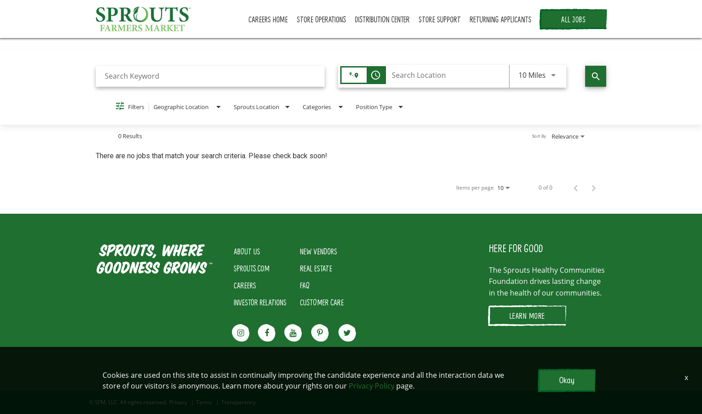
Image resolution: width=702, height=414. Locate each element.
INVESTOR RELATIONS (260, 302)
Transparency (238, 402)
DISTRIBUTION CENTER (382, 19)
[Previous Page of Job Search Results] (576, 188)
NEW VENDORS (318, 251)
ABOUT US (247, 251)
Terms (204, 402)
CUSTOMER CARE (322, 302)
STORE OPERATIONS (321, 19)
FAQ (305, 285)
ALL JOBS (573, 19)
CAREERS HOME (268, 19)
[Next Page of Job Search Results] (594, 188)
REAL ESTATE (316, 268)
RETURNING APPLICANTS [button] (500, 19)
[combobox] (210, 76)
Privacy (178, 402)
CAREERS (245, 285)
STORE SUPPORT (440, 19)
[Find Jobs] (595, 76)
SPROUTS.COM (252, 268)
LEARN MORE (527, 316)
